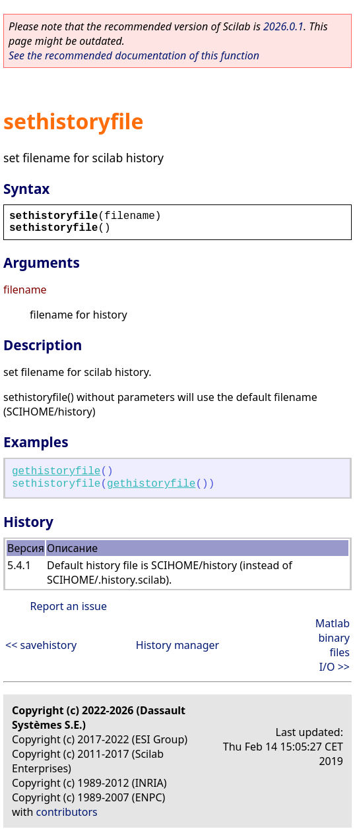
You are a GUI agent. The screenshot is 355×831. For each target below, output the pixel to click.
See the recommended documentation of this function (134, 55)
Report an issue (68, 606)
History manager (177, 645)
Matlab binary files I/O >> (332, 645)
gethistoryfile (56, 471)
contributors (67, 812)
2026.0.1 (283, 26)
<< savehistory (41, 645)
